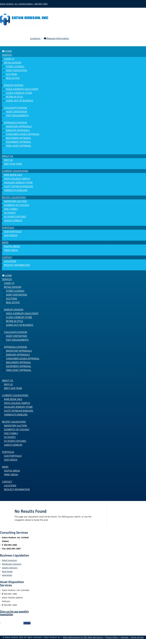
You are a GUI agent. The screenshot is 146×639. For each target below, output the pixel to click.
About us (7, 156)
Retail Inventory (9, 560)
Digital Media (12, 246)
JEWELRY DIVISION (13, 85)
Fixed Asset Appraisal (18, 145)
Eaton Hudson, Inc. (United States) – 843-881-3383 (23, 3)
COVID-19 (9, 58)
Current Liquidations (15, 171)
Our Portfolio (13, 231)
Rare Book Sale (13, 174)
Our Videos (10, 235)
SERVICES (7, 55)
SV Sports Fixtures (15, 216)
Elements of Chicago (16, 205)
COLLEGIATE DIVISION (15, 107)
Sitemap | (125, 637)
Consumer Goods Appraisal (22, 134)
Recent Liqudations (14, 197)
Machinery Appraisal (18, 138)
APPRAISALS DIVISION (15, 122)
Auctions (11, 74)
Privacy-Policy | (112, 637)
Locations (35, 38)
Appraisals (7, 575)
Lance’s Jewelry (13, 220)
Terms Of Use (137, 637)
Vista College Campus (17, 178)
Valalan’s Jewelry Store (18, 182)
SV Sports (10, 212)
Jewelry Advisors (10, 567)
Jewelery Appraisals (18, 130)
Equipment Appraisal (18, 141)
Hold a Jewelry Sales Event (22, 89)
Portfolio (8, 227)
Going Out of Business (19, 100)
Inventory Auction (15, 201)
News (5, 242)
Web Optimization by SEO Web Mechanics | (84, 637)
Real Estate (13, 78)
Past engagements (17, 115)
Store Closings (15, 66)
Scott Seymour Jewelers (18, 186)
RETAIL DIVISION (12, 62)
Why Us (8, 160)
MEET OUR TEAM (13, 163)
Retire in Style (14, 96)
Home (7, 51)
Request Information (56, 38)
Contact (7, 257)
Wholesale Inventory (11, 564)
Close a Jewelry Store (19, 92)
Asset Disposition (16, 70)
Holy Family (11, 209)
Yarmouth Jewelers (16, 190)
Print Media (11, 250)
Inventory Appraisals (19, 126)
